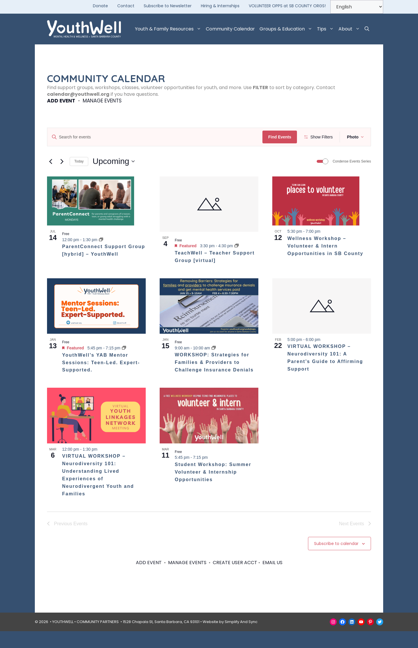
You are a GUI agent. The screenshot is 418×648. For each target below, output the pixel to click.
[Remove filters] (136, 155)
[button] (367, 29)
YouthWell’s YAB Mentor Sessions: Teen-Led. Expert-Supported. (101, 379)
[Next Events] (61, 178)
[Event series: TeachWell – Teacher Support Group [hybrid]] (237, 263)
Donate (100, 6)
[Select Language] (356, 7)
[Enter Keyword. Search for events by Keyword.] (155, 137)
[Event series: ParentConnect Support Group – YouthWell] (101, 256)
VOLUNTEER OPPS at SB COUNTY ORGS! (287, 6)
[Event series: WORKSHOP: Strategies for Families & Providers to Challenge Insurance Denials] (214, 364)
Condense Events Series (352, 178)
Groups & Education (287, 29)
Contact (125, 6)
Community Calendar (230, 29)
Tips (326, 29)
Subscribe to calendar (336, 560)
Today (79, 178)
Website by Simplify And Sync (230, 638)
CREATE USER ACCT (235, 579)
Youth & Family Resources (169, 29)
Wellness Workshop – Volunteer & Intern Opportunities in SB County (325, 263)
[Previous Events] (50, 178)
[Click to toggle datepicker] (114, 178)
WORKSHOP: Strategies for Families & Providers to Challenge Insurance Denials (214, 379)
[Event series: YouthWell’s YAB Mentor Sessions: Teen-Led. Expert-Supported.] (124, 365)
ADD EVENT (61, 100)
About (350, 29)
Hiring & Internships (220, 6)
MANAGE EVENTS (102, 100)
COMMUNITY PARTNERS (98, 638)
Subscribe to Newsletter (168, 6)
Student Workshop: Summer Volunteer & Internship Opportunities (213, 489)
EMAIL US (272, 579)
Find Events (281, 137)
